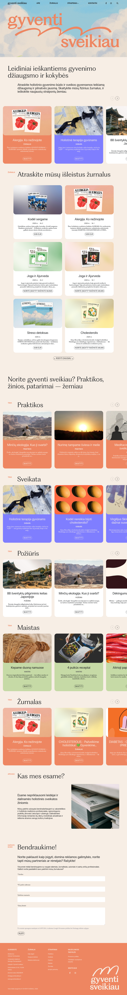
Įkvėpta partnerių (53, 969)
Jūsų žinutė (22, 906)
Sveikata (29, 479)
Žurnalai (54, 3)
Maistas (28, 627)
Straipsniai (72, 3)
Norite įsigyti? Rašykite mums (37, 291)
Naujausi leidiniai (33, 957)
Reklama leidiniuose (33, 960)
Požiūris (28, 553)
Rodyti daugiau (63, 358)
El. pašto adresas (24, 885)
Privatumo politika (64, 928)
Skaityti (27, 159)
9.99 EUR (37, 234)
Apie (38, 3)
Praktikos (30, 405)
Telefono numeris (24, 895)
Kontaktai (92, 3)
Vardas (20, 874)
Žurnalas (29, 702)
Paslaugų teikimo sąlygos (81, 928)
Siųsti (21, 933)
